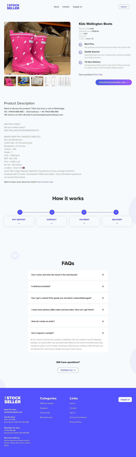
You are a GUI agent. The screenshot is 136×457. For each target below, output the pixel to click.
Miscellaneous (46, 417)
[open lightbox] (37, 48)
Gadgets (44, 408)
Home (72, 403)
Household (45, 412)
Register (124, 7)
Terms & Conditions (78, 417)
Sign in (73, 412)
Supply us (125, 399)
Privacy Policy (75, 422)
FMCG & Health (47, 403)
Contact (65, 6)
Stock (56, 6)
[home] (17, 6)
